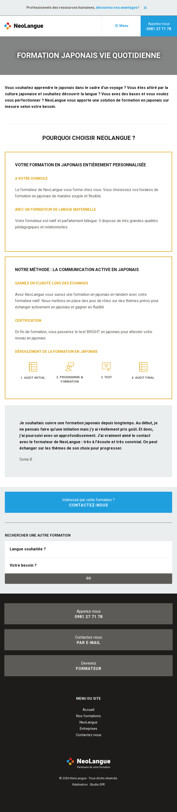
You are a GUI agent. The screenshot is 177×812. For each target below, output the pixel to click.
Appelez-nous (159, 26)
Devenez (88, 666)
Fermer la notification (145, 7)
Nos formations (88, 716)
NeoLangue (88, 722)
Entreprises (88, 728)
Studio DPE (97, 784)
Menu (123, 25)
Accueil (88, 709)
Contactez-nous (88, 640)
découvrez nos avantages (116, 7)
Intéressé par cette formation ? (88, 502)
